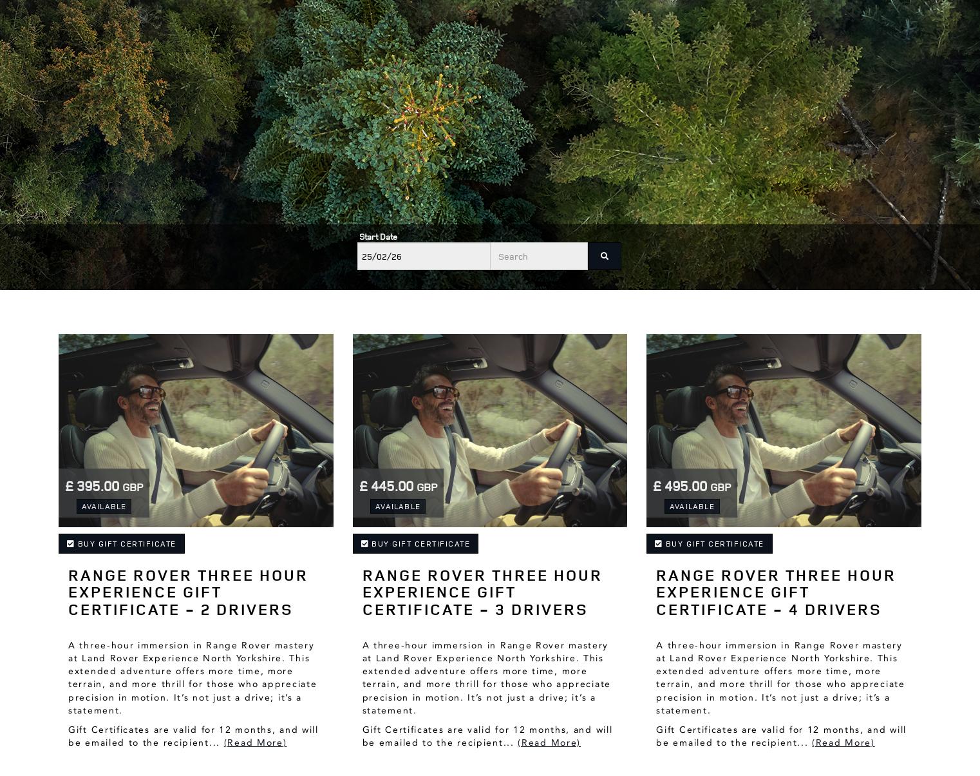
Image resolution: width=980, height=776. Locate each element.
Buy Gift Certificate (121, 543)
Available (104, 506)
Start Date (378, 236)
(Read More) (255, 742)
